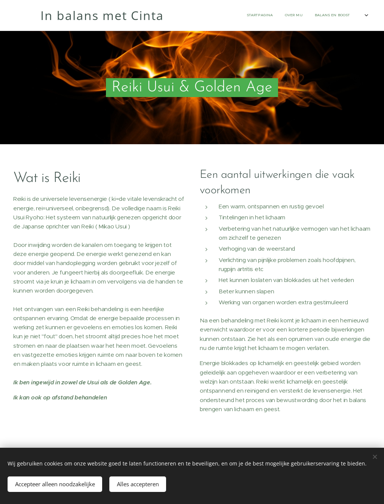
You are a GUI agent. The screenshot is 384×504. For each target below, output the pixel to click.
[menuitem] (276, 15)
